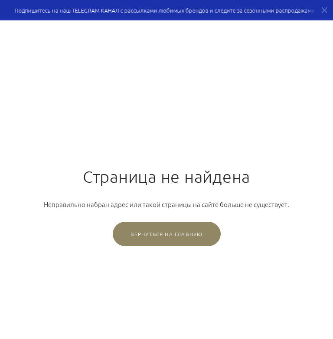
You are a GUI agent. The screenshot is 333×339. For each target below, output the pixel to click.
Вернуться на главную (167, 233)
